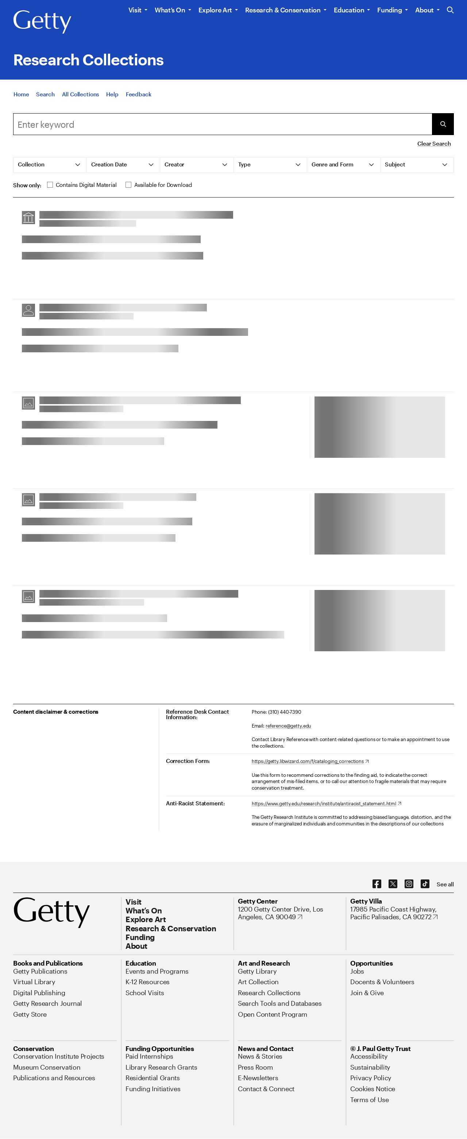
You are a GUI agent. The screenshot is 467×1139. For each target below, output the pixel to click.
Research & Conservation (283, 10)
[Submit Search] (443, 124)
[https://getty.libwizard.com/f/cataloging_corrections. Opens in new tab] (310, 761)
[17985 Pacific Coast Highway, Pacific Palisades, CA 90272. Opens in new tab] (402, 913)
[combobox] (222, 124)
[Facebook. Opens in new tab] (377, 884)
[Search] (45, 95)
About (424, 10)
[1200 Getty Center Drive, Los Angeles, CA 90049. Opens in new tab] (289, 913)
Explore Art (215, 10)
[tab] (50, 165)
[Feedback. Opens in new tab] (138, 95)
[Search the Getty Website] (450, 10)
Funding (389, 10)
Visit (135, 10)
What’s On (170, 10)
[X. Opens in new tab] (393, 884)
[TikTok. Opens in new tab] (425, 884)
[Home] (21, 95)
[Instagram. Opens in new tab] (409, 884)
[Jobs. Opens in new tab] (357, 971)
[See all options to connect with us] (445, 884)
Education (349, 10)
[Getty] (42, 22)
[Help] (112, 95)
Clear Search (434, 143)
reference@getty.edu (289, 726)
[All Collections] (80, 95)
